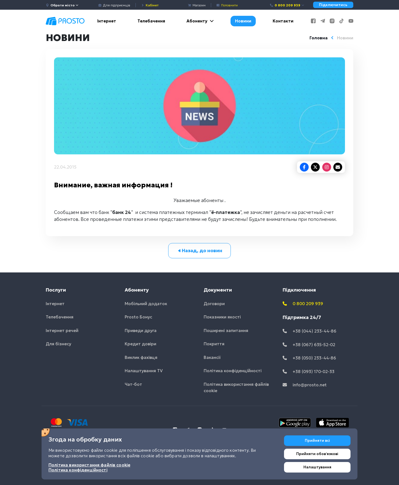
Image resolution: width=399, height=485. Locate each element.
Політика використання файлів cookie (236, 387)
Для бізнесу (58, 343)
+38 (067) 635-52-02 (309, 344)
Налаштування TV (144, 370)
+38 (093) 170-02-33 (308, 371)
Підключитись (333, 4)
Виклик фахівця (141, 357)
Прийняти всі (317, 440)
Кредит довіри (140, 343)
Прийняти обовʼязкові (317, 453)
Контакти (283, 21)
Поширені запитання (226, 330)
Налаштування (317, 467)
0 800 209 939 (287, 5)
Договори (214, 303)
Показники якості (222, 317)
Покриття (214, 343)
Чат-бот (133, 384)
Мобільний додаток (146, 303)
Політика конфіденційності (233, 370)
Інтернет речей (62, 330)
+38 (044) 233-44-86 (309, 331)
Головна (319, 37)
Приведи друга (141, 330)
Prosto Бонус (138, 317)
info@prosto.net (305, 384)
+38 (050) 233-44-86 (309, 358)
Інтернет (106, 21)
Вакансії (212, 357)
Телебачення (151, 21)
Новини (243, 21)
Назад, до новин (199, 250)
